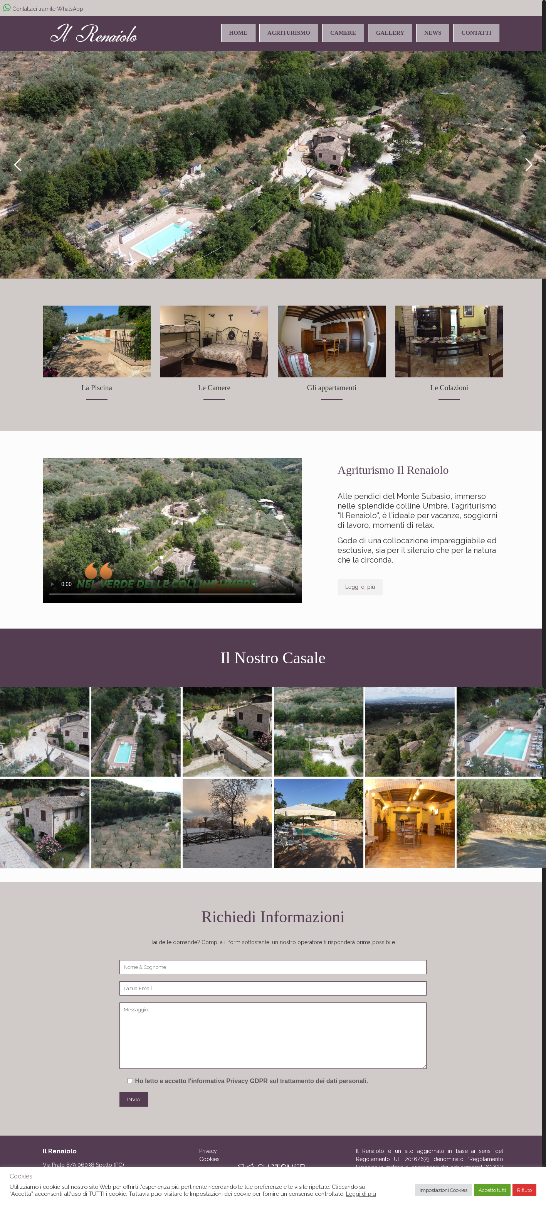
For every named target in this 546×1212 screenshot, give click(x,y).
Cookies (209, 1159)
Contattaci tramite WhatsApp (43, 9)
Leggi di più (361, 1193)
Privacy (208, 1151)
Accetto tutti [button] (492, 1190)
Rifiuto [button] (524, 1190)
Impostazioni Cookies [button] (443, 1190)
